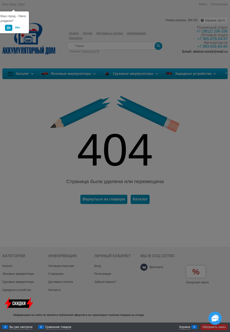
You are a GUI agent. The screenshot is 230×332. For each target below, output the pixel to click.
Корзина (184, 327)
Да (8, 27)
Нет (17, 27)
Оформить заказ (214, 327)
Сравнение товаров (58, 327)
